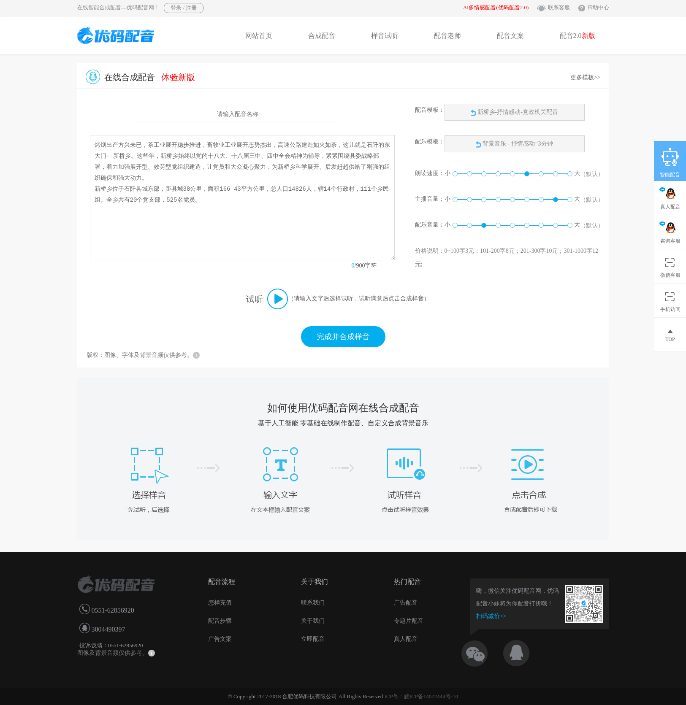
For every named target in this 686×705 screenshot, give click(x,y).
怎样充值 (220, 603)
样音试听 (384, 35)
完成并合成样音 (343, 336)
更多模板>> (585, 77)
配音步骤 (220, 621)
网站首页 (258, 35)
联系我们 (313, 603)
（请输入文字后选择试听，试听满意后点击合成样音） (359, 298)
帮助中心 (598, 7)
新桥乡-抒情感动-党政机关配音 (514, 112)
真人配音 (406, 639)
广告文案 (220, 639)
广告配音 (406, 603)
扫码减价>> (491, 616)
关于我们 (313, 621)
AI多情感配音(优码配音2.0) (496, 7)
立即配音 (313, 639)
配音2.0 (577, 35)
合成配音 (321, 35)
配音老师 (447, 35)
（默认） (592, 174)
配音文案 (510, 35)
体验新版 (178, 77)
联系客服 (559, 7)
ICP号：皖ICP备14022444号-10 (421, 696)
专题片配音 (408, 621)
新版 (588, 35)
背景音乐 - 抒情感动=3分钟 (518, 143)
